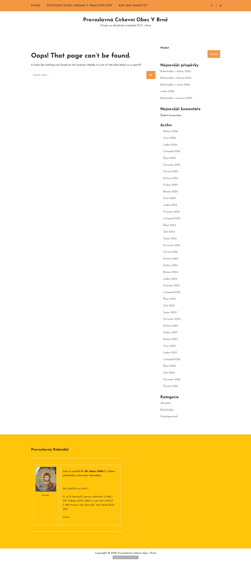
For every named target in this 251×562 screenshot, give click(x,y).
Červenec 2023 (171, 319)
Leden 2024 (170, 279)
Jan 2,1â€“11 (82, 489)
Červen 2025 (170, 171)
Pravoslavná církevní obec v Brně (125, 20)
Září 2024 (169, 232)
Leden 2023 (170, 352)
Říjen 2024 (169, 225)
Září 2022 (169, 373)
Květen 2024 (170, 259)
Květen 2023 (170, 326)
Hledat (164, 48)
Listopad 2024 (171, 218)
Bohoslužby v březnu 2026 (175, 78)
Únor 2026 (169, 138)
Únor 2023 (169, 346)
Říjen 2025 (169, 158)
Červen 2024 (170, 252)
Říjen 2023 (169, 299)
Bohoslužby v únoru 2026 (175, 85)
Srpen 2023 (170, 312)
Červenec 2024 (171, 245)
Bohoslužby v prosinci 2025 (176, 98)
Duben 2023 (170, 332)
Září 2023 (169, 305)
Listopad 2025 (171, 151)
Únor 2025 (169, 198)
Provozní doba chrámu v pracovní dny (79, 5)
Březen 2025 (170, 191)
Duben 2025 (170, 185)
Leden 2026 (167, 91)
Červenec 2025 (171, 165)
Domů (35, 5)
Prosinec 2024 (171, 212)
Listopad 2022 (172, 359)
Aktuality (165, 403)
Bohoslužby (167, 410)
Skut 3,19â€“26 (69, 489)
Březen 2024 (170, 272)
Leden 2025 (170, 205)
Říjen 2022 (169, 366)
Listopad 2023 (171, 292)
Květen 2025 (170, 178)
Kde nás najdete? (133, 5)
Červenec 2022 (172, 379)
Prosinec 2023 (171, 285)
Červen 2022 (170, 386)
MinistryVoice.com (129, 557)
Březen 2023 (170, 339)
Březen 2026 (170, 131)
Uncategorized (168, 416)
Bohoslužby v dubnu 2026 (175, 71)
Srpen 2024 (170, 238)
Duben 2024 (170, 265)
